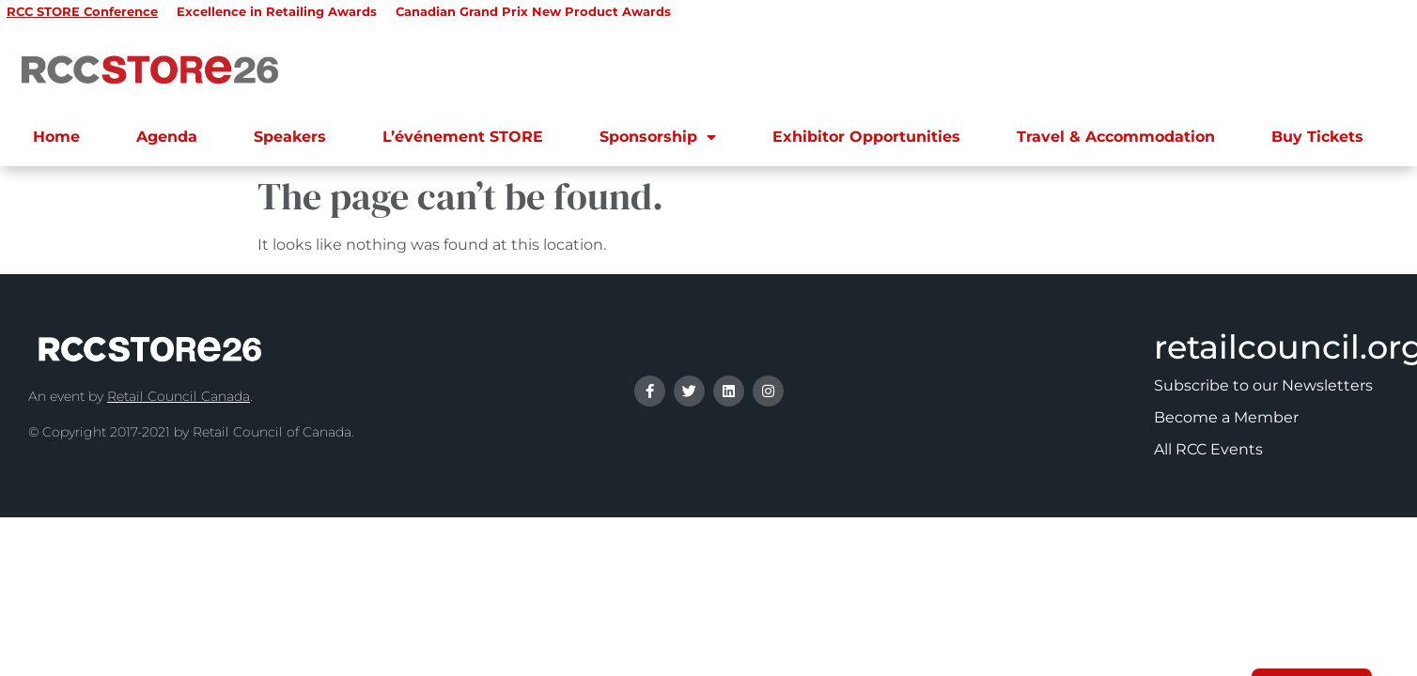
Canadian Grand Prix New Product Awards (533, 11)
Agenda (166, 137)
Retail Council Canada (178, 396)
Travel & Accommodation (1116, 137)
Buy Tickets (1317, 137)
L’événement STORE (462, 137)
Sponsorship (658, 137)
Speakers (290, 137)
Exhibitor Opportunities (866, 137)
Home (56, 137)
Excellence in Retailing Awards (277, 11)
